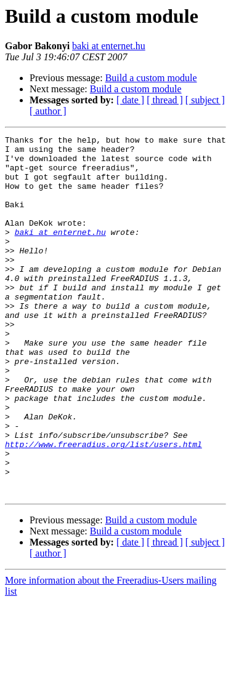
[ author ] (48, 111)
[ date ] (130, 100)
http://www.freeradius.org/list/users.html (103, 506)
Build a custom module (151, 78)
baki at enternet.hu (108, 46)
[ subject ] (205, 100)
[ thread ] (165, 100)
